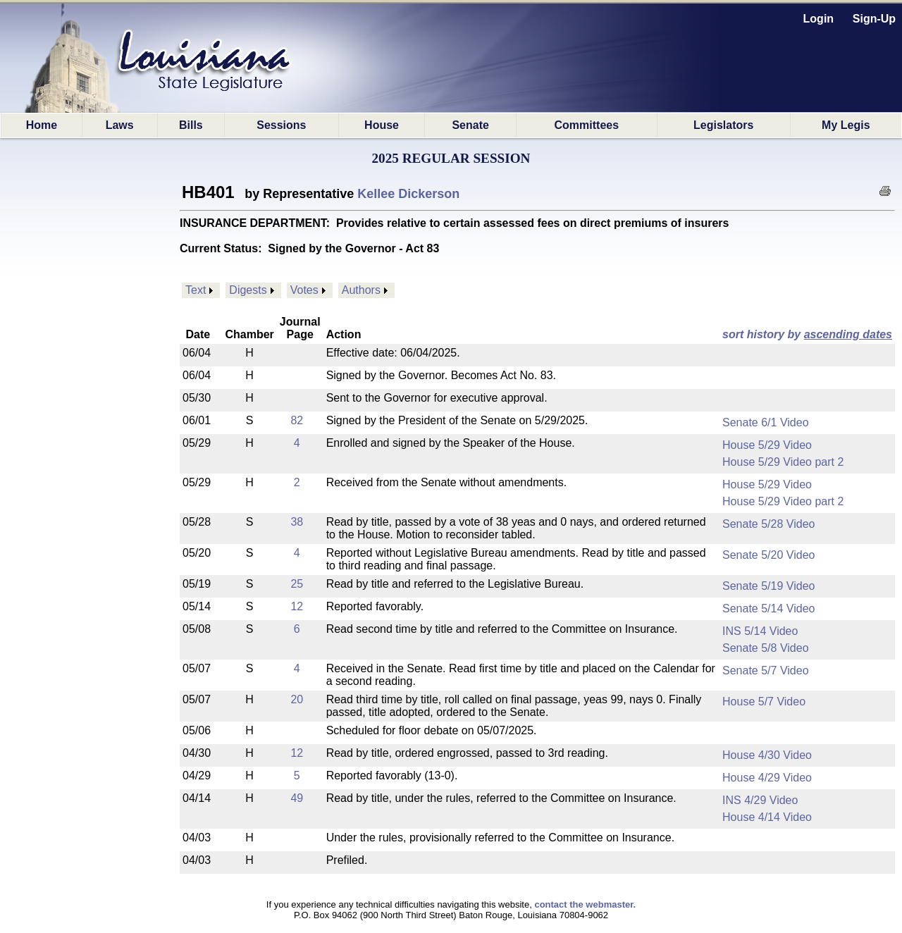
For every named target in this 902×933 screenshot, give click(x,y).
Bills (191, 125)
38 (296, 522)
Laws (120, 125)
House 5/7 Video (763, 702)
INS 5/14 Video (760, 631)
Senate (470, 125)
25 (296, 584)
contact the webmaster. (585, 904)
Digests (247, 290)
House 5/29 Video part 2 (783, 462)
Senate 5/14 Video (768, 608)
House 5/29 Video (767, 445)
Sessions (281, 125)
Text (195, 290)
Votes (304, 290)
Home (41, 125)
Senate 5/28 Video (768, 524)
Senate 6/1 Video (765, 422)
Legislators (723, 125)
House (381, 125)
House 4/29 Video (767, 778)
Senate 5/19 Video (768, 586)
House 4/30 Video (767, 755)
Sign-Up (874, 19)
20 (296, 699)
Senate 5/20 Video (768, 555)
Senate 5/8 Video (765, 648)
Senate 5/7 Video (765, 670)
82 (296, 420)
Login (818, 19)
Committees (587, 125)
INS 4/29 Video (760, 800)
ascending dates (848, 334)
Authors (361, 290)
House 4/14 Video (767, 817)
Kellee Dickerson (408, 194)
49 (296, 798)
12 (296, 606)
